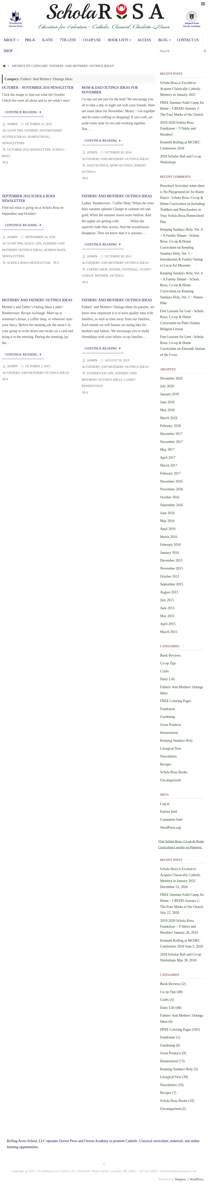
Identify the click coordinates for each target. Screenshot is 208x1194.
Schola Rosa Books (173, 772)
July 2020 (167, 386)
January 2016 (169, 553)
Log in (164, 804)
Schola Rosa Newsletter (28, 263)
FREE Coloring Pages (175, 701)
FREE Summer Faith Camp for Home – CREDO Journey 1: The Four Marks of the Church (182, 108)
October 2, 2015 (37, 366)
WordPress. (197, 1185)
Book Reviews (170, 655)
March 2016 (168, 537)
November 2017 (171, 442)
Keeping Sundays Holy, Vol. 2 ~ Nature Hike (181, 297)
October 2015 (169, 576)
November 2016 (171, 489)
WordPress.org (170, 827)
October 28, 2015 (118, 256)
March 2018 (168, 418)
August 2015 (169, 592)
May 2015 (167, 616)
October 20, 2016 (118, 152)
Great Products (170, 725)
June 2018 (167, 402)
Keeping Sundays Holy (176, 740)
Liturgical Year (170, 748)
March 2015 (168, 632)
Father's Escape (100, 373)
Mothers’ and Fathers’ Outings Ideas (37, 300)
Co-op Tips (14, 130)
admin (12, 124)
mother (101, 275)
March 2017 (168, 465)
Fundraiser (167, 709)
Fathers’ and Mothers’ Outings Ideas (117, 196)
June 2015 (167, 608)
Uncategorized (170, 780)
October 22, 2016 (38, 124)
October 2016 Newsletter (28, 149)
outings (117, 275)
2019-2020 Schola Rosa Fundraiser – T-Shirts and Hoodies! (178, 128)
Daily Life (33, 243)
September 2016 (171, 505)
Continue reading (24, 112)
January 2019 (169, 394)
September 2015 (171, 584)
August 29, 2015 (117, 360)
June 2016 (167, 513)
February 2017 (170, 473)
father (114, 269)
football (130, 269)
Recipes (165, 764)
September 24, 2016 (40, 237)
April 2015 (168, 624)
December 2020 (171, 378)
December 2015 (171, 560)
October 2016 (169, 497)
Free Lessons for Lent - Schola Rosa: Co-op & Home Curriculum (181, 317)
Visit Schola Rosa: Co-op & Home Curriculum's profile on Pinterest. (179, 847)
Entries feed (168, 811)
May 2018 (167, 410)
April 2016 (168, 529)
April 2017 (168, 458)
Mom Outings (121, 165)
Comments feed (171, 819)
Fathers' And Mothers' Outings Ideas (117, 159)
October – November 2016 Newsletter (38, 88)
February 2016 (170, 545)
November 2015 (171, 568)
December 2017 (171, 434)
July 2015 (167, 600)
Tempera (180, 1185)
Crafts (164, 671)
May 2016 (167, 521)
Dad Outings (97, 165)
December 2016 (171, 481)
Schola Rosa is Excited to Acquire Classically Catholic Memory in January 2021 (180, 89)
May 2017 (167, 450)
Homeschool (38, 137)
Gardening (167, 717)
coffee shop (97, 269)
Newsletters (13, 143)
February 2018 (170, 426)
